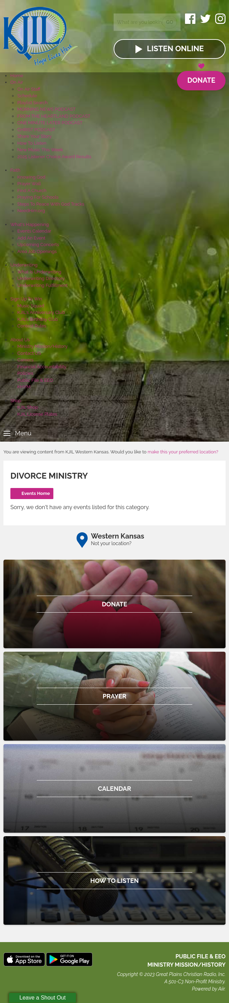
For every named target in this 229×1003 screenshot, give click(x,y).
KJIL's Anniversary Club (41, 312)
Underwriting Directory (41, 278)
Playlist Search (32, 102)
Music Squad (30, 305)
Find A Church (31, 190)
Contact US (29, 353)
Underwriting (23, 265)
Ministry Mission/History (42, 346)
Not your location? (111, 543)
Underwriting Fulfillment (42, 285)
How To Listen (31, 143)
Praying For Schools (38, 197)
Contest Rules (31, 325)
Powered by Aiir (208, 989)
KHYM (23, 386)
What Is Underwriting (39, 271)
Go (169, 22)
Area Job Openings (37, 251)
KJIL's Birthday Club (37, 319)
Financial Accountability (42, 366)
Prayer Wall (29, 183)
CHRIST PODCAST (36, 129)
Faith (15, 170)
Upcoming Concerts (38, 244)
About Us (20, 339)
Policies (25, 373)
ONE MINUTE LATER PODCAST (49, 122)
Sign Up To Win (26, 298)
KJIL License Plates (37, 414)
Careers (25, 359)
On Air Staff (28, 89)
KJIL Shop (27, 407)
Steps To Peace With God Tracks (50, 204)
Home (16, 75)
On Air (16, 82)
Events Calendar (34, 231)
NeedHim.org (31, 210)
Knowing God (31, 177)
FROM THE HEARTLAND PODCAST (53, 116)
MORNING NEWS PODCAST (46, 109)
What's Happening (29, 224)
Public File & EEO (35, 380)
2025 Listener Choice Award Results (54, 156)
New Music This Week (40, 149)
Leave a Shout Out (42, 998)
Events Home (35, 493)
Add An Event (31, 238)
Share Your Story (34, 136)
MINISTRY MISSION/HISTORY (186, 964)
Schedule (27, 95)
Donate (201, 78)
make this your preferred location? (183, 451)
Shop (15, 400)
